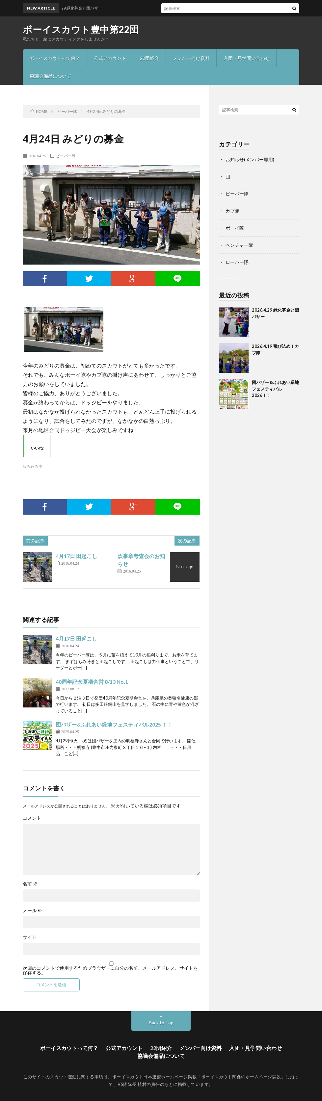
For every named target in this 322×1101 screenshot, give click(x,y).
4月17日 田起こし (76, 556)
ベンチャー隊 (239, 245)
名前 (30, 884)
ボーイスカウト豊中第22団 (81, 29)
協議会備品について (50, 76)
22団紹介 (149, 58)
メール (32, 910)
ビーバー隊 (66, 156)
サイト (30, 937)
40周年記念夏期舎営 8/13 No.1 (92, 682)
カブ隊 (232, 211)
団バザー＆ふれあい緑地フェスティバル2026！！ (275, 389)
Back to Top (161, 1022)
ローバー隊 (237, 262)
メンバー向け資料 (191, 58)
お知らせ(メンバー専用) (250, 159)
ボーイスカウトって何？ (54, 58)
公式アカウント (110, 58)
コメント (32, 818)
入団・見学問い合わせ (247, 58)
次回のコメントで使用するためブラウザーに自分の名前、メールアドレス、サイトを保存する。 (110, 970)
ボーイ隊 (235, 228)
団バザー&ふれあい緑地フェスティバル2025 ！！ (114, 724)
